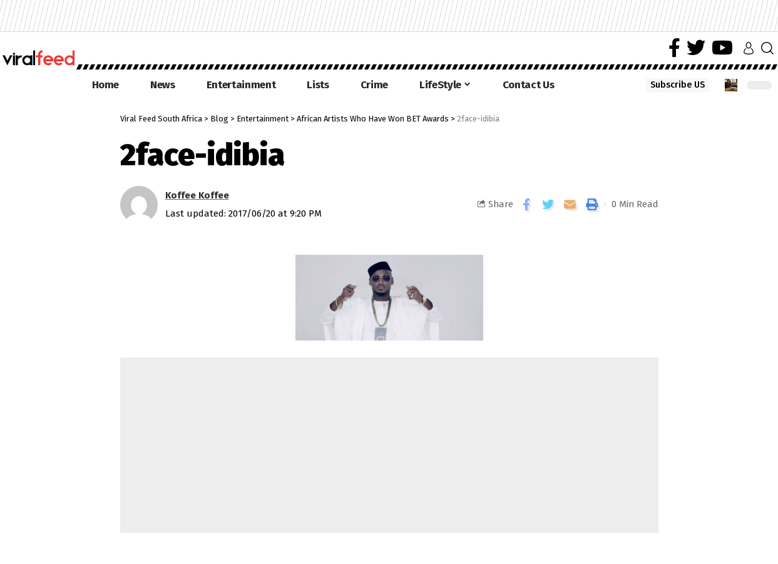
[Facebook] (674, 48)
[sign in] (748, 48)
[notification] (731, 85)
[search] (767, 48)
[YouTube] (722, 48)
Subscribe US (677, 84)
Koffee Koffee (197, 195)
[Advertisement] (389, 445)
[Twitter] (696, 48)
